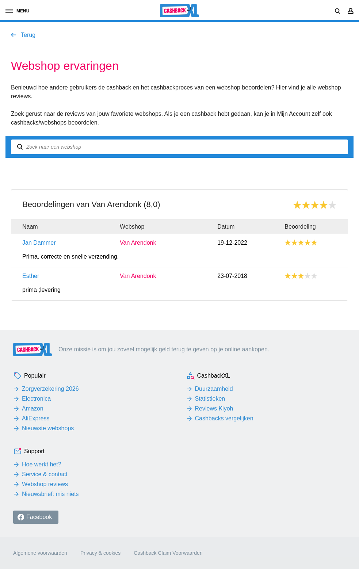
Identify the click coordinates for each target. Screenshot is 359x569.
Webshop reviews (45, 484)
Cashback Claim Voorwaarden (168, 553)
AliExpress (36, 418)
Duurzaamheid (214, 389)
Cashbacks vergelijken (224, 418)
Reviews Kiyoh (214, 408)
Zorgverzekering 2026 (50, 389)
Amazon (32, 408)
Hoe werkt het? (41, 464)
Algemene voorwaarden (40, 553)
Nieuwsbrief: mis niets (50, 494)
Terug (28, 35)
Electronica (36, 399)
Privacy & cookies (100, 553)
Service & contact (45, 474)
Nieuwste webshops (48, 428)
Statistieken (210, 399)
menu (17, 11)
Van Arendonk (138, 243)
